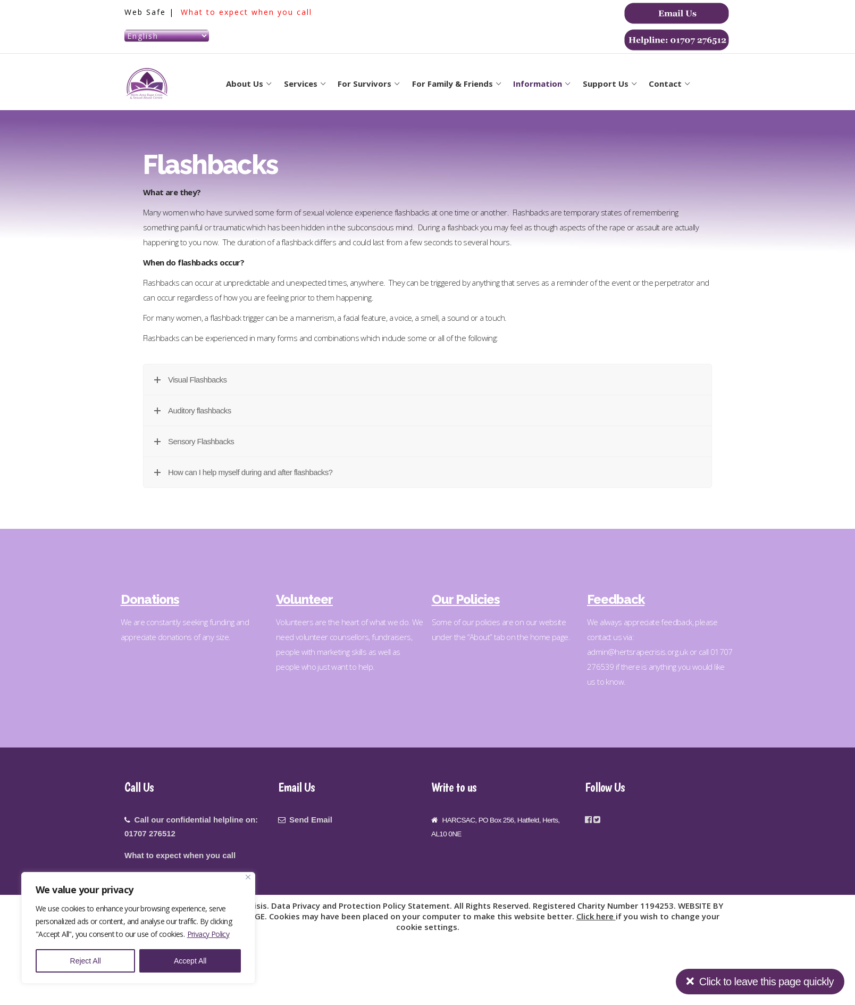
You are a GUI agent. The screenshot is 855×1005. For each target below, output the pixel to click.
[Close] (248, 877)
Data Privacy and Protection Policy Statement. (362, 905)
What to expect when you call (246, 12)
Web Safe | (151, 12)
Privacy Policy (208, 934)
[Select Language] (166, 36)
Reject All (85, 961)
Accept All (190, 961)
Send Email (310, 819)
